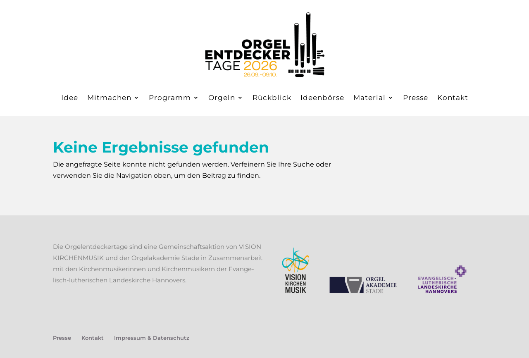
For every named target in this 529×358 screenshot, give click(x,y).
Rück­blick (272, 97)
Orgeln (221, 97)
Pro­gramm (170, 97)
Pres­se (415, 97)
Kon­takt (452, 97)
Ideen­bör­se (322, 97)
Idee (69, 97)
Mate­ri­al (369, 97)
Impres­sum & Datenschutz (151, 337)
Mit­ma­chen (109, 97)
